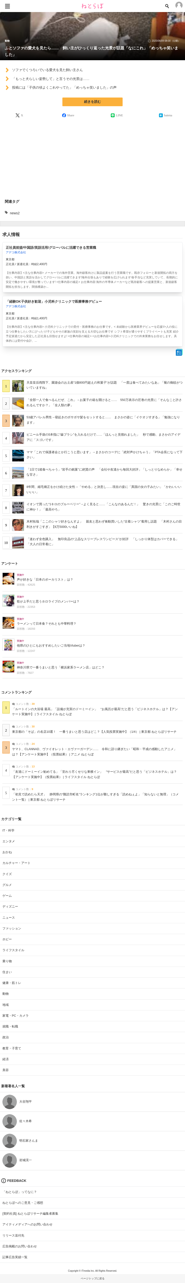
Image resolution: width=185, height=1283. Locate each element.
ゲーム (7, 895)
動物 (7, 41)
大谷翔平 (25, 1101)
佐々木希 (25, 1121)
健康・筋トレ (11, 983)
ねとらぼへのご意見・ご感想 (22, 1202)
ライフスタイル (13, 950)
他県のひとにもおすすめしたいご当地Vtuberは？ (51, 645)
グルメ (7, 885)
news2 (15, 213)
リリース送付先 (13, 1235)
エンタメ (8, 841)
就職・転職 (10, 1026)
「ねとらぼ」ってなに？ (19, 1192)
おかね (7, 852)
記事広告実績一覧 (14, 1257)
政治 (5, 1037)
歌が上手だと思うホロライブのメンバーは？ (48, 601)
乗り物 (7, 961)
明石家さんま (28, 1140)
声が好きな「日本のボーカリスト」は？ (45, 579)
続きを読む (92, 102)
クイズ (7, 874)
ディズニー (10, 906)
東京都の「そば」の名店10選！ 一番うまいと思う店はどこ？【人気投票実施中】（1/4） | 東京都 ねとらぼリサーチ (94, 731)
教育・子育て (11, 1048)
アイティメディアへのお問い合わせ (27, 1224)
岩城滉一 (25, 1160)
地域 (5, 1005)
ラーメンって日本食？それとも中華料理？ (46, 623)
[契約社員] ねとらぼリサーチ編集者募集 (30, 1213)
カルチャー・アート (16, 863)
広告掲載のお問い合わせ (19, 1246)
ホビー (7, 939)
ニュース (8, 917)
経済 (5, 1059)
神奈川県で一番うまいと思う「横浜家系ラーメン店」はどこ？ (61, 667)
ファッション (11, 928)
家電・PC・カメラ (15, 1015)
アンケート (9, 563)
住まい (7, 972)
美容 (5, 1070)
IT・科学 (8, 830)
